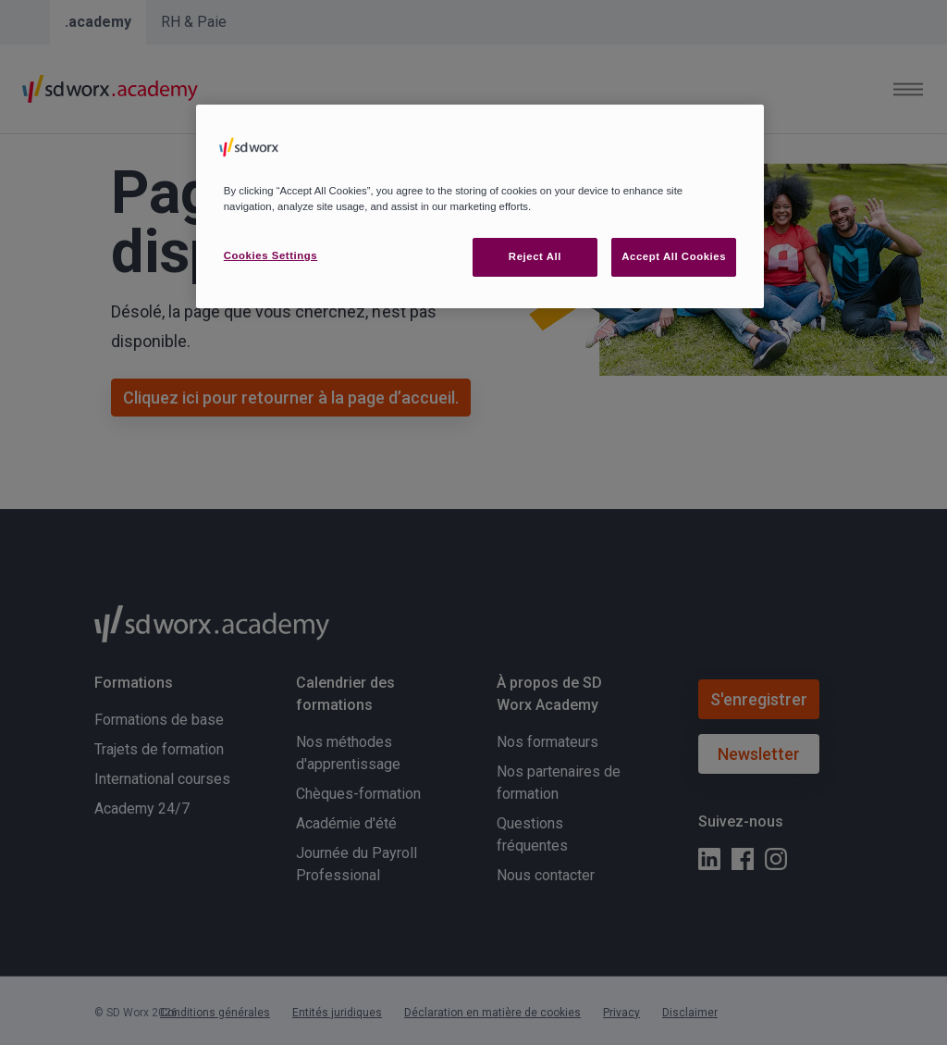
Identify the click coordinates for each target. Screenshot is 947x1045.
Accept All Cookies (673, 256)
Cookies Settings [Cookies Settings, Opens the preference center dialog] (270, 255)
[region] (480, 206)
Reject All (535, 256)
